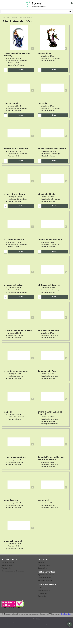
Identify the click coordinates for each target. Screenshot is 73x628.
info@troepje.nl (66, 614)
